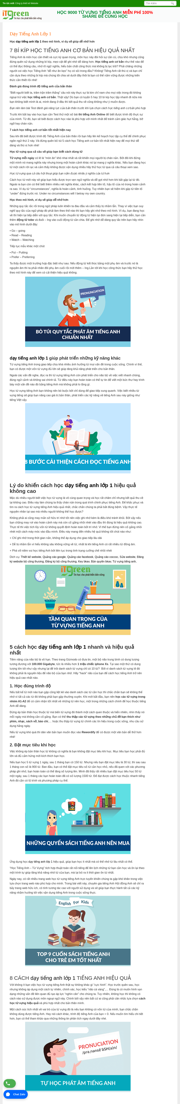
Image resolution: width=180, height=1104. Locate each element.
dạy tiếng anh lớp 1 (28, 41)
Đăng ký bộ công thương (61, 561)
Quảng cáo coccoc (106, 556)
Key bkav (83, 561)
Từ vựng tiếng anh (124, 561)
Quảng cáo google (54, 556)
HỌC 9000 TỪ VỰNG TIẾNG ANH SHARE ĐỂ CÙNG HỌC (105, 14)
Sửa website (127, 556)
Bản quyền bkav (101, 561)
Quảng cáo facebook (80, 556)
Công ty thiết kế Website (26, 3)
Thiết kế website (31, 556)
